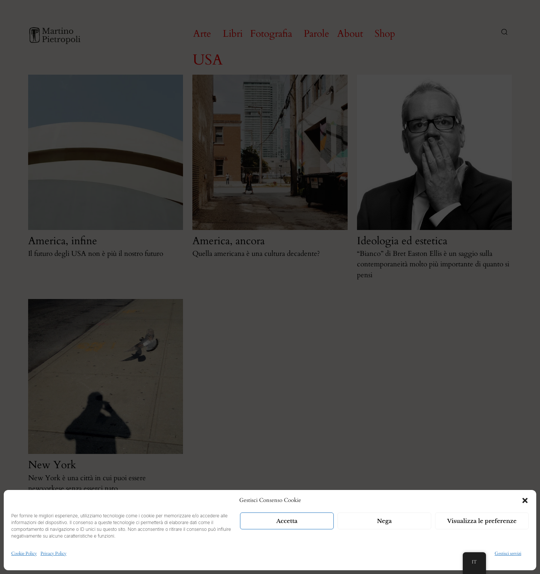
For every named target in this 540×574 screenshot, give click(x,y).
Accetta (287, 520)
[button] (525, 500)
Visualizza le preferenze (482, 520)
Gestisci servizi (508, 553)
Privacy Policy (53, 553)
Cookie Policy (24, 553)
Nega (384, 520)
